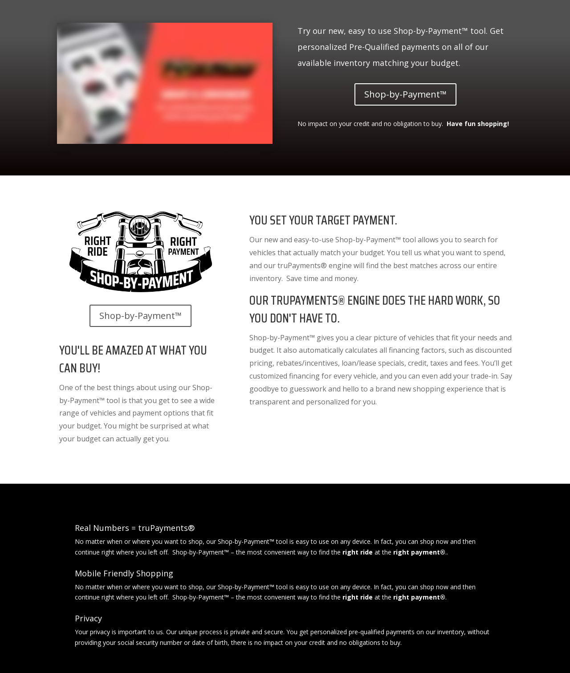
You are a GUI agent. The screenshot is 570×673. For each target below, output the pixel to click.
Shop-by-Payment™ (405, 94)
